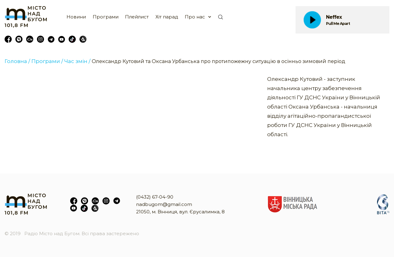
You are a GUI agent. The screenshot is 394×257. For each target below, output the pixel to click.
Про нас (195, 17)
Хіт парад (166, 17)
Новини (76, 17)
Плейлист (137, 17)
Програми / (47, 61)
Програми (106, 17)
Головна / (17, 61)
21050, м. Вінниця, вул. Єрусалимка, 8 (180, 212)
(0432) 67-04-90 (154, 197)
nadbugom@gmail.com (164, 204)
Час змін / (77, 61)
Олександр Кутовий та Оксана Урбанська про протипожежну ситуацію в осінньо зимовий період (218, 61)
